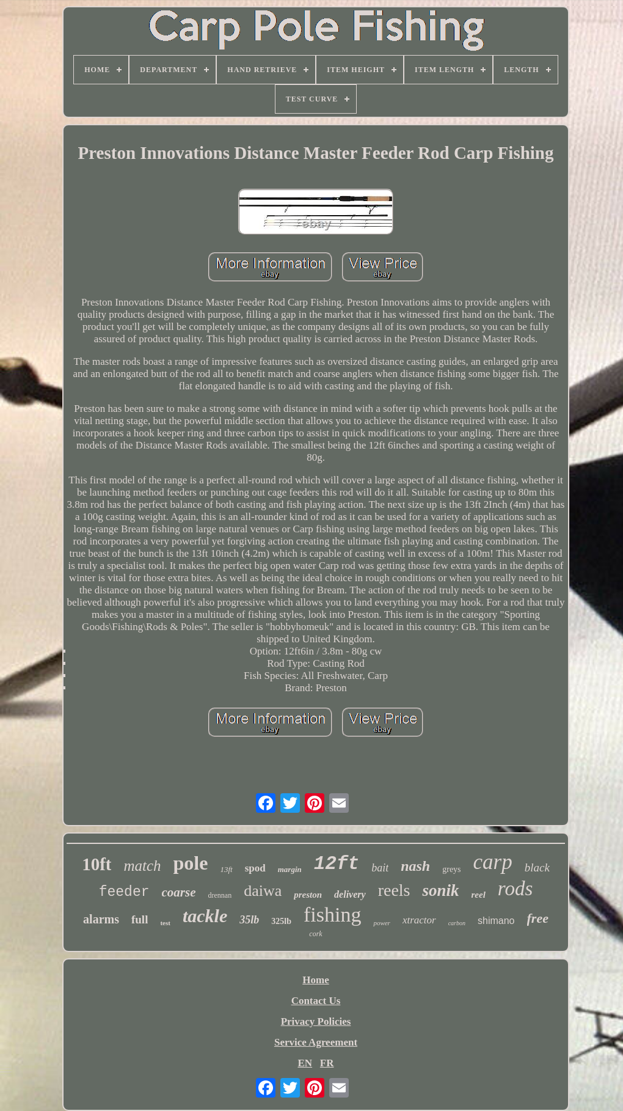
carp (492, 862)
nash (415, 866)
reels (394, 890)
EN (304, 1063)
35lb (249, 920)
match (142, 865)
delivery (350, 894)
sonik (440, 890)
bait (379, 868)
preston (308, 895)
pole (190, 863)
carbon (456, 923)
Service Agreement (315, 1042)
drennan (220, 895)
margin (290, 869)
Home (315, 980)
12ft (336, 864)
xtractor (419, 920)
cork (315, 934)
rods (515, 889)
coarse (179, 892)
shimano (496, 920)
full (139, 919)
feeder (124, 892)
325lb (281, 921)
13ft (226, 869)
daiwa (263, 891)
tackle (205, 916)
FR (327, 1063)
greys (451, 869)
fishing (332, 914)
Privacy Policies (316, 1021)
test (165, 922)
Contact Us (316, 1001)
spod (255, 868)
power (381, 922)
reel (479, 895)
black (537, 867)
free (537, 918)
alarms (101, 919)
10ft (96, 864)
